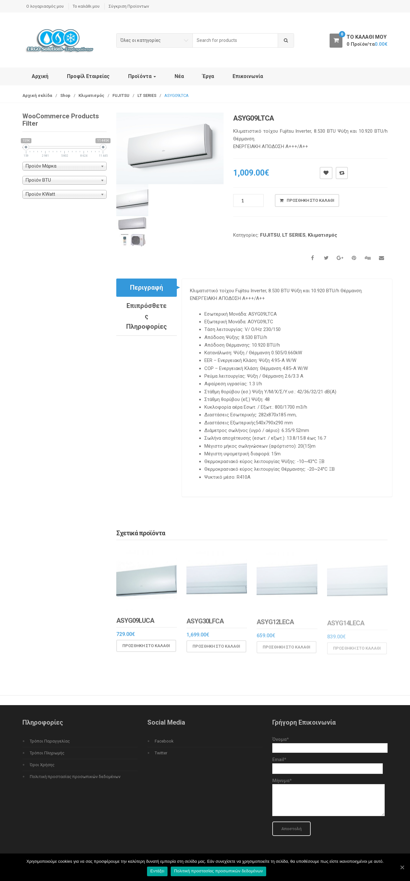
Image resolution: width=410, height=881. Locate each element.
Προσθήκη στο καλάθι (310, 200)
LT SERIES (146, 95)
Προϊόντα (142, 76)
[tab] (146, 288)
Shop (65, 95)
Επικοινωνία (248, 76)
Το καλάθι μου (86, 6)
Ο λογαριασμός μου (45, 6)
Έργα (208, 76)
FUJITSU (120, 95)
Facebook (164, 741)
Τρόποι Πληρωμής (47, 753)
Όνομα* (330, 743)
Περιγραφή (146, 287)
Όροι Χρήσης (42, 764)
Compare (342, 173)
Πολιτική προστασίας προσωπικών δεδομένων (75, 776)
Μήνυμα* (328, 797)
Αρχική (40, 76)
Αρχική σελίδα (37, 95)
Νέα (179, 76)
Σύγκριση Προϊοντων (129, 6)
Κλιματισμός (91, 95)
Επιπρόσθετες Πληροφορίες (146, 316)
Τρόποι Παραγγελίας (50, 741)
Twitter (161, 753)
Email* (327, 764)
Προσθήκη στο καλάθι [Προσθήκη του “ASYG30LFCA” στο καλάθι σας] (216, 651)
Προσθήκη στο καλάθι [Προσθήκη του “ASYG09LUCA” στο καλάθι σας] (146, 650)
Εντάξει (157, 871)
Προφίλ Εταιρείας (88, 76)
